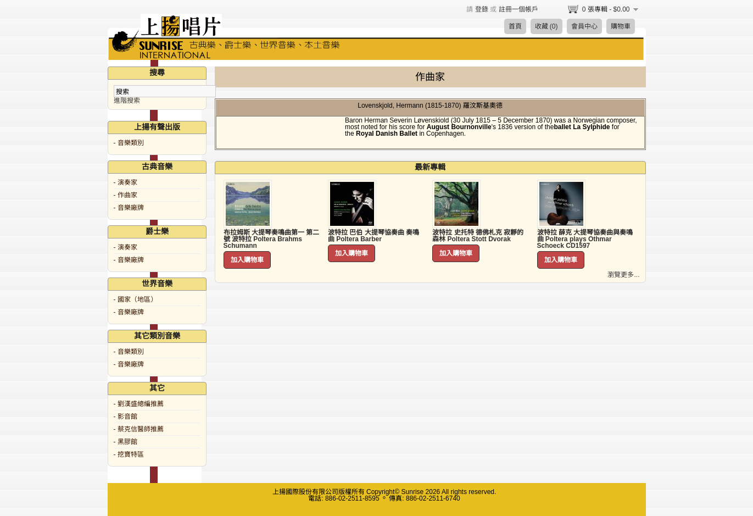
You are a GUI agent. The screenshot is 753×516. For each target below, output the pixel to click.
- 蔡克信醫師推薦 (139, 429)
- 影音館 (125, 416)
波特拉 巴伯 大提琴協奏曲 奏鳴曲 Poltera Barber (373, 235)
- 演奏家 (125, 182)
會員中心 (584, 26)
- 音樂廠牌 (129, 208)
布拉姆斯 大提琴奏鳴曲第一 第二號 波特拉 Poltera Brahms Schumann (272, 239)
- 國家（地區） (135, 299)
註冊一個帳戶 (518, 9)
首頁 (515, 26)
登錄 (481, 9)
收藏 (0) (546, 26)
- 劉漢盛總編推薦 (139, 404)
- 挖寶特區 (129, 454)
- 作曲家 (125, 195)
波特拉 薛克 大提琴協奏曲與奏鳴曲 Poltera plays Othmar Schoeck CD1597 (585, 239)
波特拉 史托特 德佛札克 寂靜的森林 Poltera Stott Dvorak (477, 235)
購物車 (621, 26)
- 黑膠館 (125, 442)
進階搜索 (127, 100)
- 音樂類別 (129, 143)
